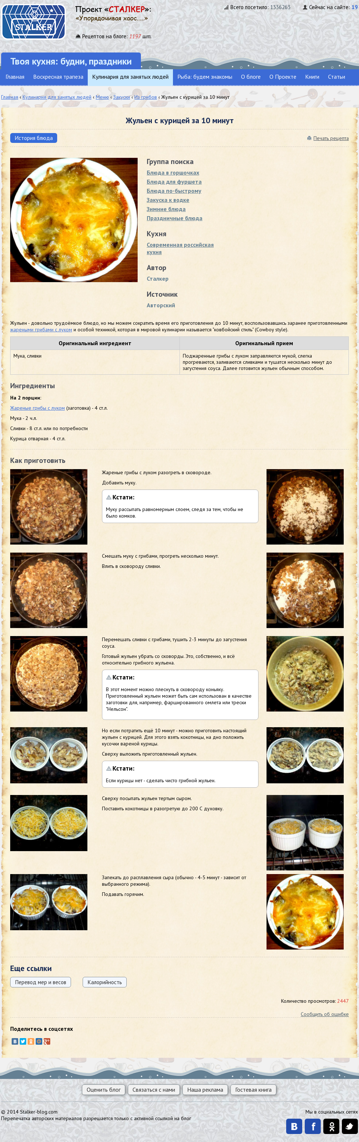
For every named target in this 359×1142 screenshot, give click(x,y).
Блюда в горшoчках (173, 172)
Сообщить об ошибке (325, 1014)
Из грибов (145, 97)
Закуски (121, 97)
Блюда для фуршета (174, 181)
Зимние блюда (166, 209)
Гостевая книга (253, 1089)
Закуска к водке (168, 199)
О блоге (251, 76)
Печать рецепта (331, 138)
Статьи (336, 76)
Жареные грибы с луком (37, 408)
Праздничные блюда (174, 218)
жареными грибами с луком (41, 329)
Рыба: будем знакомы (204, 76)
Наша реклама (205, 1089)
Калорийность (104, 982)
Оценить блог (104, 1089)
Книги (312, 76)
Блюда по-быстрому (174, 190)
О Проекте (282, 76)
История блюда (34, 137)
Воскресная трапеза (58, 76)
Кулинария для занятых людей (130, 76)
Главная (14, 76)
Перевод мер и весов (40, 982)
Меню (102, 97)
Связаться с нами (154, 1089)
